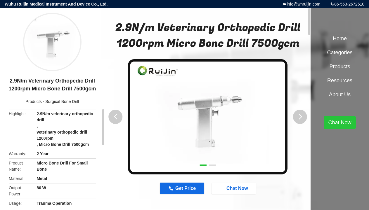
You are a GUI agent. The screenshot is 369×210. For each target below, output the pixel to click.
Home (340, 38)
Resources (339, 80)
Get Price (185, 188)
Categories (339, 52)
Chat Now (234, 188)
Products (34, 101)
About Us (340, 94)
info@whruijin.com (304, 4)
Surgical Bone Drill (62, 101)
